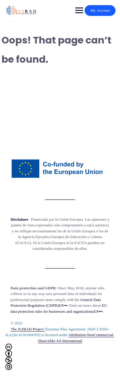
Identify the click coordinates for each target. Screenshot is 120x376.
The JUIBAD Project (28, 329)
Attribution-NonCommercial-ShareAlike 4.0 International (59, 351)
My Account (100, 10)
